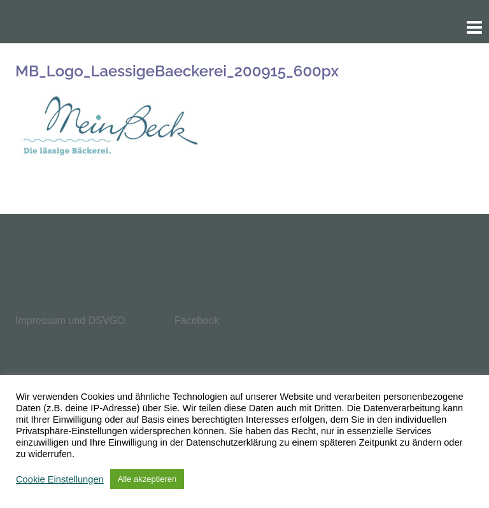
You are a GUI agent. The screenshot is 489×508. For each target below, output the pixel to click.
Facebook (196, 320)
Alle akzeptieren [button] (147, 479)
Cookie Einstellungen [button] (60, 479)
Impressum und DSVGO (70, 320)
